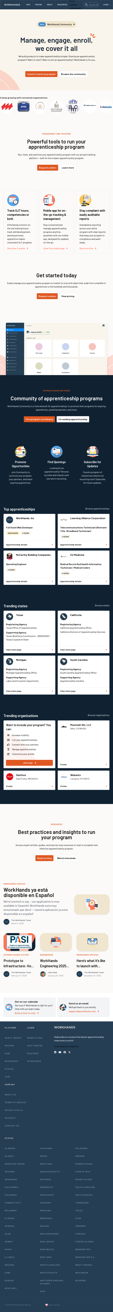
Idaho (8, 1249)
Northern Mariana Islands (51, 1282)
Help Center (35, 1045)
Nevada (44, 1226)
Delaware (11, 1210)
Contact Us (12, 1125)
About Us (10, 1094)
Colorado (11, 1195)
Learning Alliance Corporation (87, 518)
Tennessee (82, 1202)
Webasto (75, 775)
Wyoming (80, 1280)
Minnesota (46, 1187)
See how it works (17, 248)
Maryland (46, 1164)
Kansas (9, 1280)
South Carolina (79, 659)
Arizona (10, 1171)
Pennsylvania (84, 1164)
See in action (87, 248)
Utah (78, 1218)
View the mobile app (55, 248)
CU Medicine (77, 554)
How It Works (13, 1038)
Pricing (9, 1045)
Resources (11, 1061)
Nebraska (46, 1218)
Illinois (10, 1257)
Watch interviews (66, 858)
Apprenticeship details (29, 544)
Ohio (42, 1291)
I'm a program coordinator (39, 419)
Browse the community (73, 74)
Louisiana (46, 1148)
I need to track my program (41, 74)
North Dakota (49, 1272)
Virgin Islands (84, 1241)
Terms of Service (15, 1102)
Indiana (9, 1265)
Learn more (68, 167)
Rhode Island (83, 1179)
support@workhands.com (84, 1011)
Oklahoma (81, 1148)
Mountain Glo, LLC (80, 724)
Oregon (79, 1156)
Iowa (7, 1272)
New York (46, 1257)
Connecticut (13, 1202)
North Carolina (50, 1265)
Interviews (34, 1061)
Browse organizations (98, 715)
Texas (19, 615)
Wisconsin (81, 1272)
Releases (33, 1053)
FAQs (7, 1053)
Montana (45, 1210)
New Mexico (47, 1249)
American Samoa (15, 1164)
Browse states (102, 605)
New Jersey (47, 1241)
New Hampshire (49, 1233)
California (76, 615)
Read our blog (44, 858)
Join (7, 1076)
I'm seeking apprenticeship (73, 419)
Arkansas (11, 1179)
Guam (8, 1233)
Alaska (9, 1156)
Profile (83, 764)
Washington (82, 1249)
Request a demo (47, 167)
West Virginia (84, 1265)
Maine (43, 1156)
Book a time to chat (27, 1013)
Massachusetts (50, 1171)
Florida (9, 1218)
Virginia (80, 1233)
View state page (29, 649)
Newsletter (34, 1038)
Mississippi (47, 1195)
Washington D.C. (85, 1257)
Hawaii (9, 1241)
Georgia (10, 1226)
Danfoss (21, 775)
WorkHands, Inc (25, 518)
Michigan (21, 659)
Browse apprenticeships (97, 508)
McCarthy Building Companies (33, 554)
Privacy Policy (14, 1110)
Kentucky (11, 1288)
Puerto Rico (82, 1171)
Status (9, 1069)
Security (10, 1118)
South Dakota (84, 1195)
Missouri (45, 1202)
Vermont (80, 1226)
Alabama (10, 1148)
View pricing (67, 296)
